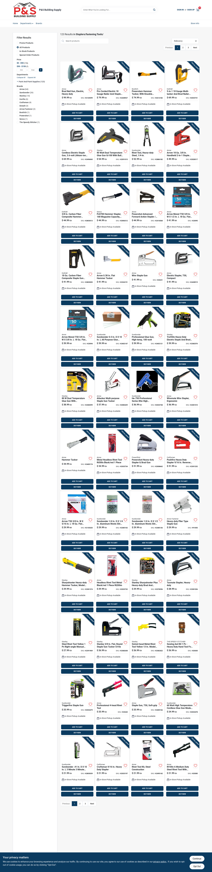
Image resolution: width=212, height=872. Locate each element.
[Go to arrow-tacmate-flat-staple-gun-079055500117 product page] (182, 583)
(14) (24, 96)
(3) (23, 106)
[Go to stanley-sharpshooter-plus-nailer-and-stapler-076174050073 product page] (147, 583)
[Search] (154, 9)
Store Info (195, 23)
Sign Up (191, 10)
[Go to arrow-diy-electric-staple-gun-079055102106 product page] (182, 276)
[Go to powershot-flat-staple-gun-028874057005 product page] (147, 460)
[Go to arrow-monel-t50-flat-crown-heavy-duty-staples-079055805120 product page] (182, 214)
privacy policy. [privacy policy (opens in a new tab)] (160, 861)
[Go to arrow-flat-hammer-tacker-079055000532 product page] (112, 276)
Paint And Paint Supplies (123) (32, 82)
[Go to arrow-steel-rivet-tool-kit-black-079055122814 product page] (147, 767)
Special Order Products (29, 55)
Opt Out (197, 866)
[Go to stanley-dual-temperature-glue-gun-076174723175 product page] (77, 399)
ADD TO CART (77, 113)
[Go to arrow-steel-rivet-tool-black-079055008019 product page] (112, 706)
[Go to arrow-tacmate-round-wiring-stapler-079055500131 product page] (182, 399)
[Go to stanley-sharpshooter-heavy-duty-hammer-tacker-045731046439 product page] (77, 583)
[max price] (33, 70)
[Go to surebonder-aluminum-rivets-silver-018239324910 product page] (112, 521)
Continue (197, 858)
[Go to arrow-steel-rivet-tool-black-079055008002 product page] (182, 767)
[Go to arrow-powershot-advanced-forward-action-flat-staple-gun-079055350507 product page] (147, 214)
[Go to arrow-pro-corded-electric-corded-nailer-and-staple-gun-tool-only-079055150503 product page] (112, 91)
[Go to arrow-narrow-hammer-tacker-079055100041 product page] (77, 460)
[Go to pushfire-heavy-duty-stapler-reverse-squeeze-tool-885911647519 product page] (182, 460)
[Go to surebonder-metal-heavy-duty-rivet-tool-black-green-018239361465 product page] (147, 153)
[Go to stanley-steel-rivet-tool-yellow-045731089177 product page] (77, 644)
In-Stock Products (27, 51)
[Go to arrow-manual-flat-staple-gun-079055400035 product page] (147, 706)
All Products (24, 47)
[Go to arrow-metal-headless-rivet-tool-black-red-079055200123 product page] (112, 460)
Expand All (32, 77)
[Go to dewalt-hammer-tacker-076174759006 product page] (77, 214)
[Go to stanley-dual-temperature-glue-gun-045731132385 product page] (112, 153)
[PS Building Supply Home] (25, 10)
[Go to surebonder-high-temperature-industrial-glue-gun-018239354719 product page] (147, 337)
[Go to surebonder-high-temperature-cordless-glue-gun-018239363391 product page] (182, 706)
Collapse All (21, 77)
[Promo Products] (18, 43)
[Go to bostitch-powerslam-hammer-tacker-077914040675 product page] (147, 91)
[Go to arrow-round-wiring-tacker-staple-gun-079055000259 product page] (147, 276)
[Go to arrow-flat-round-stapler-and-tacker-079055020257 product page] (112, 399)
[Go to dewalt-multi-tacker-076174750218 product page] (182, 91)
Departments (26, 23)
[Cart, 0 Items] (197, 9)
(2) (27, 109)
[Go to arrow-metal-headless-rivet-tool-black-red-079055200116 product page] (112, 583)
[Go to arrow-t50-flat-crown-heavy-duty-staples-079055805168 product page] (77, 521)
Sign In (180, 10)
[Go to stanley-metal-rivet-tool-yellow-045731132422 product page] (147, 644)
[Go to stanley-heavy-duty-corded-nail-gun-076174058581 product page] (182, 337)
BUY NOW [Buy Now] (77, 119)
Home (15, 23)
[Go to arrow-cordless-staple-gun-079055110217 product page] (77, 153)
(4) (25, 102)
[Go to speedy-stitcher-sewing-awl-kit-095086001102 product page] (182, 644)
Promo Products (26, 43)
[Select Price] (40, 70)
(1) (24, 112)
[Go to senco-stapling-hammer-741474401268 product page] (112, 214)
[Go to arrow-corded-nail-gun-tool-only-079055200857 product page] (77, 91)
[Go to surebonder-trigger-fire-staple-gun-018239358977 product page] (77, 706)
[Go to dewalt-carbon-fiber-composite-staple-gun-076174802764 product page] (77, 276)
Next (195, 47)
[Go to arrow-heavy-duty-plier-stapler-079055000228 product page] (182, 521)
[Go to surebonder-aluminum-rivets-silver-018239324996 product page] (147, 521)
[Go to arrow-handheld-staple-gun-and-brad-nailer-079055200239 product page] (182, 153)
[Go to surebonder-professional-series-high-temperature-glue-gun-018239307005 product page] (147, 399)
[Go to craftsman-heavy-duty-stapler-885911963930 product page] (112, 767)
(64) (23, 89)
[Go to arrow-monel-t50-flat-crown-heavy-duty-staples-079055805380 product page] (77, 337)
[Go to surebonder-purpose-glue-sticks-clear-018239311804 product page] (112, 337)
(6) (23, 99)
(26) (26, 92)
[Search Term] (119, 10)
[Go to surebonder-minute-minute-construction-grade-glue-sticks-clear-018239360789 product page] (77, 767)
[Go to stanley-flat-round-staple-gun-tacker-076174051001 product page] (112, 644)
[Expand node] (17, 81)
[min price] (21, 70)
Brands (39, 23)
